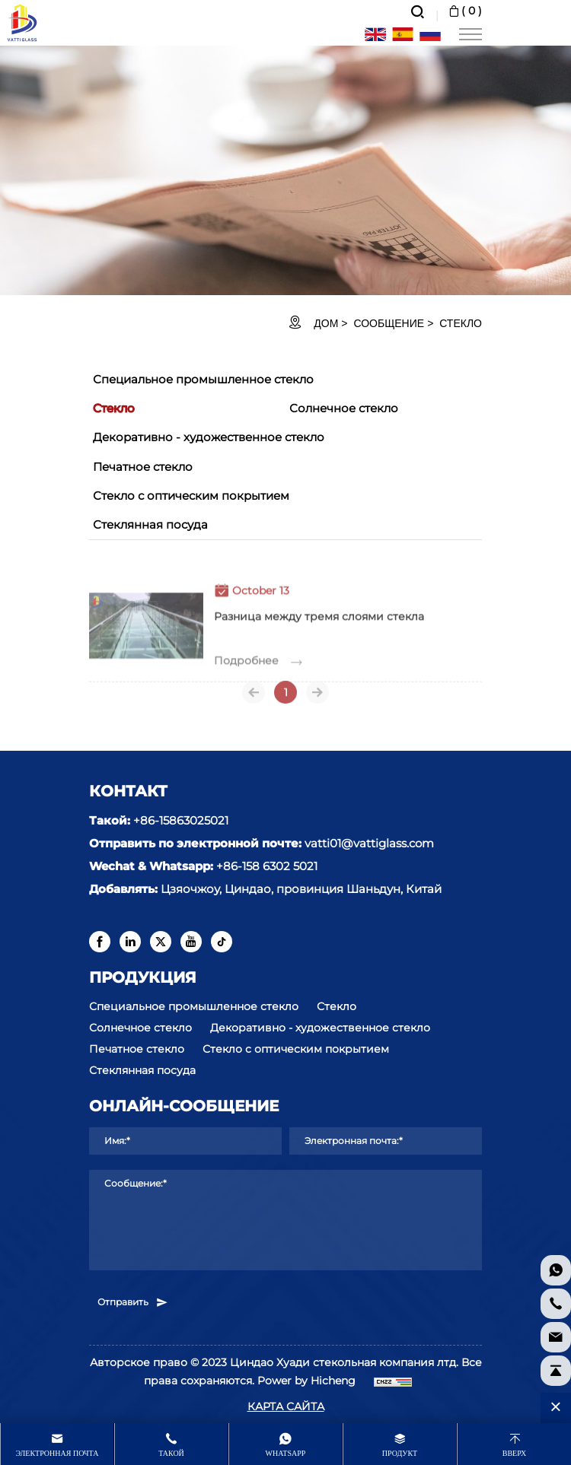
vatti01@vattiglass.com (369, 843)
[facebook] (99, 941)
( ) (464, 10)
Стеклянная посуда (150, 524)
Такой (171, 1453)
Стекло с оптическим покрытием (191, 495)
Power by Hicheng (306, 1380)
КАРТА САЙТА (285, 1406)
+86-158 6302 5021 (266, 866)
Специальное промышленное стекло (203, 379)
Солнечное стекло (343, 408)
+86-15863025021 (180, 820)
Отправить (133, 1302)
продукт (399, 1453)
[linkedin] (130, 941)
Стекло (460, 323)
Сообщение (388, 323)
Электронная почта (57, 1453)
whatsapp (286, 1453)
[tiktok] (221, 941)
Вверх (514, 1453)
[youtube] (191, 941)
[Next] (317, 698)
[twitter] (160, 941)
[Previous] (253, 698)
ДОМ (326, 323)
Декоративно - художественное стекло (208, 437)
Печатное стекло (143, 466)
